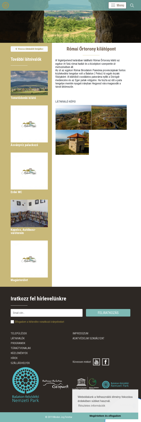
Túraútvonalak (21, 348)
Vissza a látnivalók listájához (29, 49)
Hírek (14, 358)
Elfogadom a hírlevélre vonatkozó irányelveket (39, 321)
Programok (18, 343)
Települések (19, 333)
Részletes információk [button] (91, 405)
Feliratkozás (108, 313)
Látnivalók (18, 338)
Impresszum (80, 333)
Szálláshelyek (20, 363)
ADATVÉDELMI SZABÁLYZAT (88, 338)
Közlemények (19, 353)
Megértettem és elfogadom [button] (105, 415)
